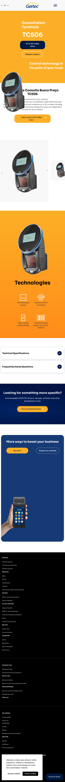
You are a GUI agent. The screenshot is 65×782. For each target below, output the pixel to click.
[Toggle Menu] (55, 5)
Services (5, 593)
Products (5, 557)
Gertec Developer (7, 686)
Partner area (6, 676)
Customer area (7, 665)
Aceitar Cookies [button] (30, 774)
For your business (8, 603)
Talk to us (5, 697)
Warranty (5, 736)
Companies (6, 635)
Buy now (5, 625)
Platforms (5, 572)
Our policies (6, 713)
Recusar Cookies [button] (14, 774)
